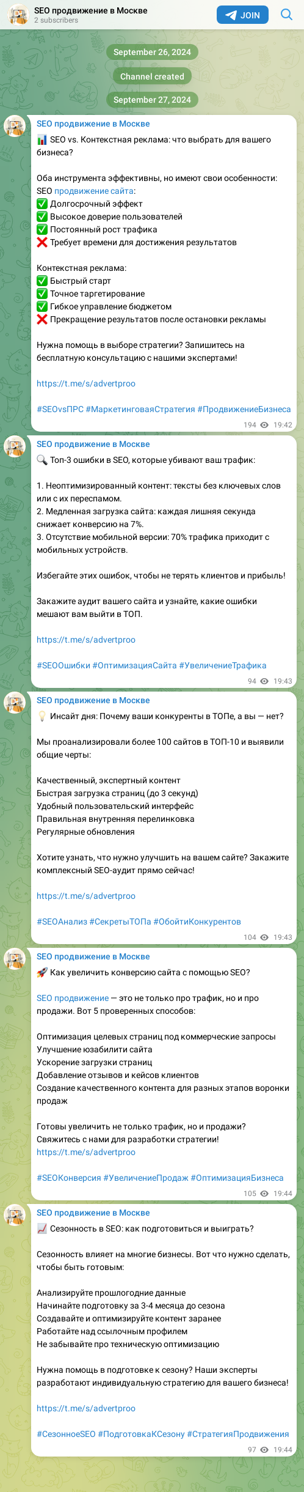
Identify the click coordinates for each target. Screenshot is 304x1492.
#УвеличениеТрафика (223, 665)
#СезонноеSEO (66, 1434)
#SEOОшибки (63, 665)
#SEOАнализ (62, 921)
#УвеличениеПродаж (146, 1178)
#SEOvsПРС (60, 409)
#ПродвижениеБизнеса (244, 409)
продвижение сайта (94, 191)
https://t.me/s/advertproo (86, 383)
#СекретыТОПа (120, 921)
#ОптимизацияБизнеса (237, 1178)
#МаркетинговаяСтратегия (140, 409)
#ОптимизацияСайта (134, 665)
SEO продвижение (73, 998)
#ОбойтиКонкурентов (197, 921)
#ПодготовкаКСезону (141, 1434)
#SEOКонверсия (69, 1178)
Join (242, 15)
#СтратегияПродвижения (238, 1434)
